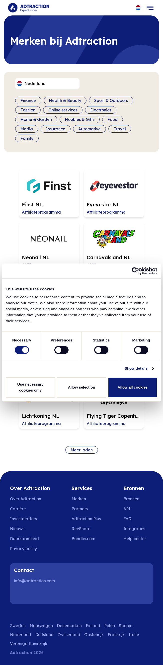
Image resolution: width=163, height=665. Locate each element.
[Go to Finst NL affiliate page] (49, 193)
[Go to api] (138, 508)
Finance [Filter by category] (28, 100)
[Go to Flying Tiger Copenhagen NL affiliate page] (114, 405)
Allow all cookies (133, 387)
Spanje (125, 625)
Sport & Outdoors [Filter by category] (111, 100)
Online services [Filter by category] (62, 109)
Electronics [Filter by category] (100, 109)
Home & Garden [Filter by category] (36, 119)
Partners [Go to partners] (80, 508)
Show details (136, 368)
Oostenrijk (94, 634)
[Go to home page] (28, 7)
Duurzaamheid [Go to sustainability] (24, 538)
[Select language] (138, 8)
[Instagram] (36, 594)
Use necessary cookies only (30, 387)
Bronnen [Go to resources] (131, 498)
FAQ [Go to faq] (127, 518)
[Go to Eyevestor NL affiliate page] (114, 193)
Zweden (18, 625)
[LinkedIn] (20, 594)
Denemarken (69, 625)
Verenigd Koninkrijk (28, 643)
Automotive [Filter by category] (89, 128)
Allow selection (81, 387)
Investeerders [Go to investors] (23, 518)
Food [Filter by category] (112, 119)
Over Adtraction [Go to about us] (25, 498)
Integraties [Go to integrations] (134, 528)
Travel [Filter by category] (120, 128)
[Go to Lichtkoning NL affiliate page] (49, 405)
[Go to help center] (138, 538)
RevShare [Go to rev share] (81, 528)
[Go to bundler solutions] (87, 538)
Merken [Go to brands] (79, 498)
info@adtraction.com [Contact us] (34, 580)
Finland (93, 625)
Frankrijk (116, 634)
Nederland (20, 634)
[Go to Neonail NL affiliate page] (49, 246)
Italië (134, 634)
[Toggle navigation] (150, 7)
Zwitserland (69, 634)
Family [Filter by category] (26, 138)
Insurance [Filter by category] (55, 128)
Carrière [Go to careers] (18, 508)
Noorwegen (41, 625)
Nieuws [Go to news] (17, 528)
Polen (109, 625)
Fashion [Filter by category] (27, 109)
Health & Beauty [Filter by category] (65, 100)
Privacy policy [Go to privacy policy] (23, 548)
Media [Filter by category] (26, 128)
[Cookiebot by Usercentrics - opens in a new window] (135, 271)
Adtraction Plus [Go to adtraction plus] (86, 518)
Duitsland (44, 634)
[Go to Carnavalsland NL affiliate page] (114, 246)
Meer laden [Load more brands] (82, 449)
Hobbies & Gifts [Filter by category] (79, 119)
